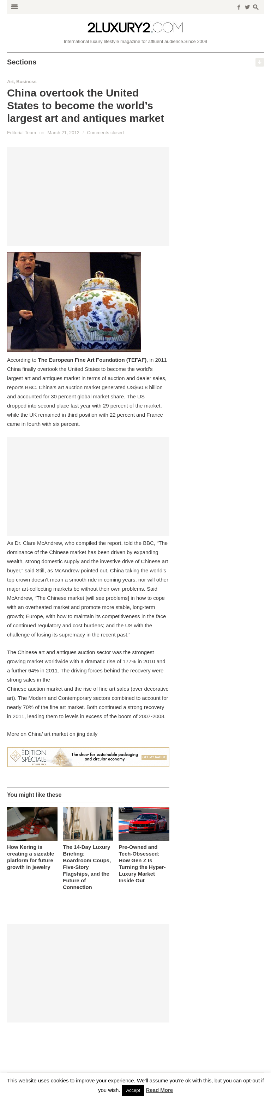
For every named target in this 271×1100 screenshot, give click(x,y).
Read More (159, 1090)
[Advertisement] (88, 196)
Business (26, 81)
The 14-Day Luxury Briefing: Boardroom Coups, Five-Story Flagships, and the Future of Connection (87, 867)
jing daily (87, 734)
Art (10, 81)
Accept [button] (133, 1090)
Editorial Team (21, 132)
